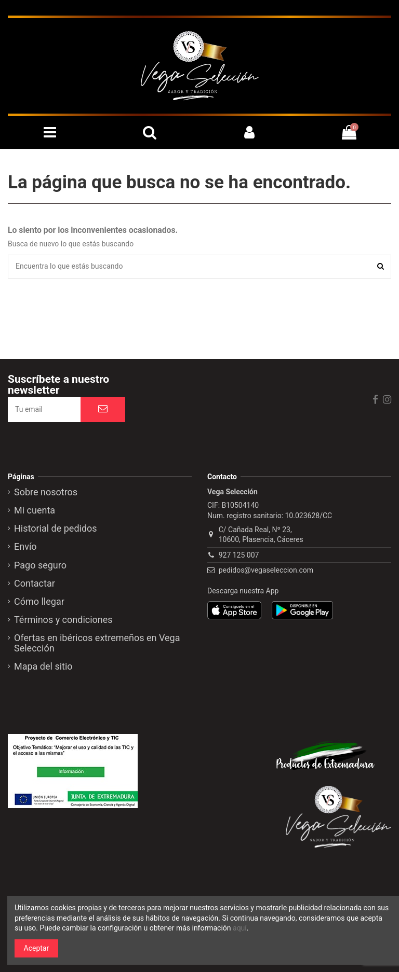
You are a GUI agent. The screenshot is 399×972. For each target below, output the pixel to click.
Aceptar (36, 948)
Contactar (34, 583)
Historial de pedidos (55, 528)
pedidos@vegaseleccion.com (266, 570)
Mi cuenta (34, 510)
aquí (240, 928)
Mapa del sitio (43, 666)
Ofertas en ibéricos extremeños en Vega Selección (97, 643)
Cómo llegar (39, 601)
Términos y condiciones (63, 620)
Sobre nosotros (45, 492)
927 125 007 (239, 555)
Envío (25, 546)
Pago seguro (40, 565)
